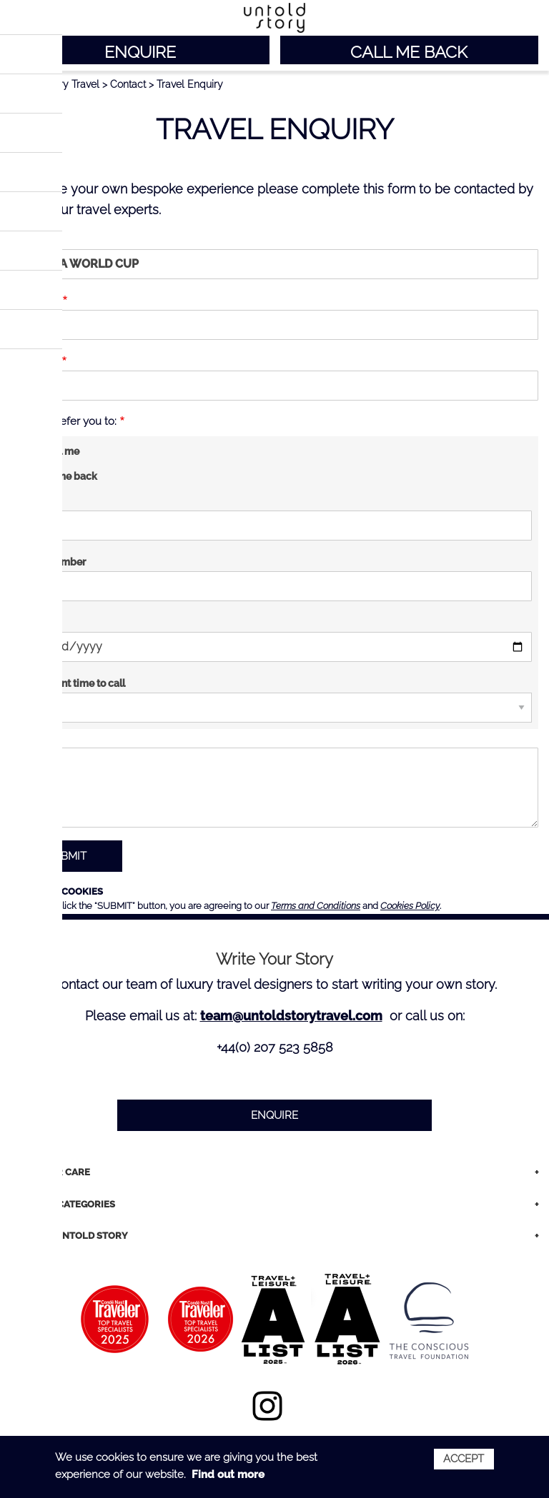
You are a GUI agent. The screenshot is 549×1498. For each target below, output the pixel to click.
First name (35, 300)
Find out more (228, 1474)
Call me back (66, 476)
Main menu (18, 20)
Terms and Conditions (315, 905)
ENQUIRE (140, 52)
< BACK (28, 98)
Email (30, 501)
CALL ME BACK (409, 52)
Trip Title (32, 240)
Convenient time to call (71, 683)
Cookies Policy (410, 905)
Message (32, 737)
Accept (463, 1458)
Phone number (51, 562)
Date (28, 622)
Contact (128, 84)
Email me (57, 451)
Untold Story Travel (55, 84)
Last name (35, 361)
